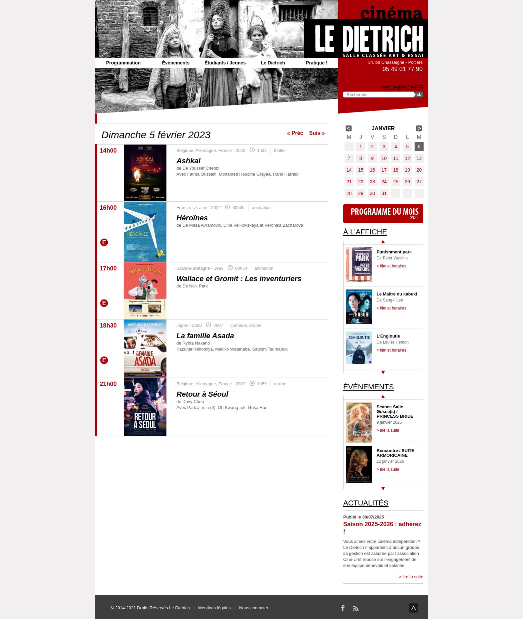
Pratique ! (317, 62)
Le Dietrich (273, 62)
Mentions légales (214, 607)
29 (361, 193)
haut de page (413, 608)
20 (419, 170)
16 (372, 170)
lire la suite (413, 576)
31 (384, 193)
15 (361, 170)
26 (407, 181)
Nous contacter (253, 607)
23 (372, 181)
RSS (355, 608)
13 (419, 158)
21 (349, 181)
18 (396, 170)
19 (407, 170)
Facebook (343, 608)
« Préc (295, 133)
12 (407, 158)
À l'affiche (365, 232)
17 (384, 170)
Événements (175, 62)
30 (372, 193)
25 (396, 181)
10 (384, 158)
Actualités (366, 503)
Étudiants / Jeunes (225, 62)
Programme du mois (383, 213)
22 (361, 181)
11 (396, 158)
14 (349, 170)
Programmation (123, 62)
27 (419, 181)
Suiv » (317, 133)
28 (349, 193)
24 (384, 181)
